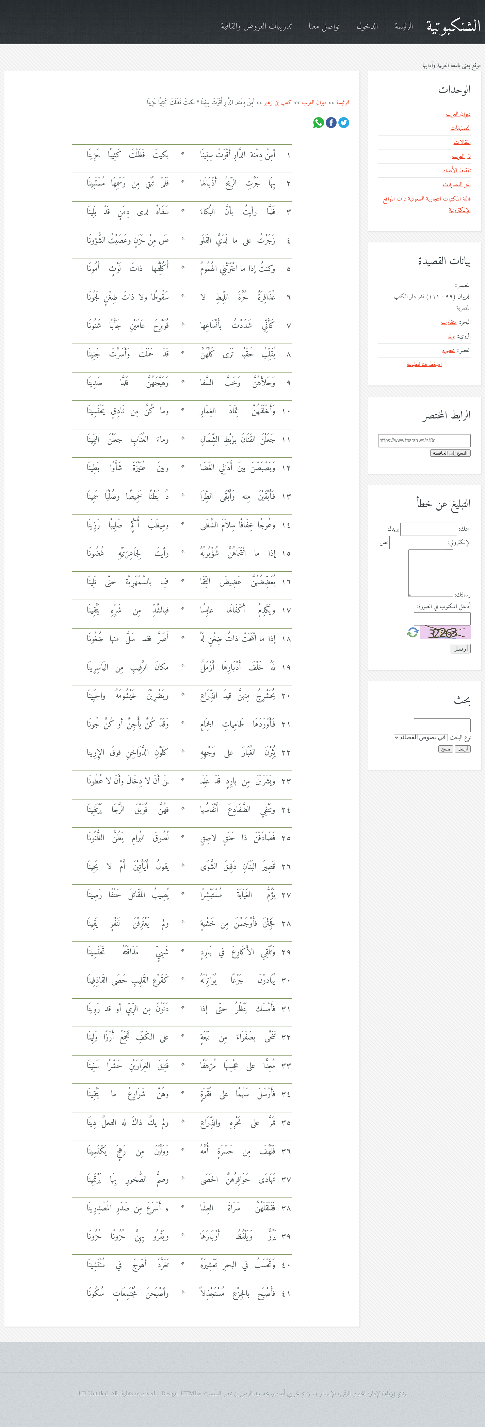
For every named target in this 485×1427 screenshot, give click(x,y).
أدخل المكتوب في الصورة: (444, 606)
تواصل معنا (324, 26)
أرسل (462, 748)
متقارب (449, 322)
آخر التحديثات (457, 184)
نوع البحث (460, 737)
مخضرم (448, 350)
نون (451, 336)
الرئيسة (404, 26)
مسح (445, 748)
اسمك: (465, 529)
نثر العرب (461, 156)
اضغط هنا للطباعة (424, 364)
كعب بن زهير (278, 102)
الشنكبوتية (453, 27)
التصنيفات (460, 128)
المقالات (462, 142)
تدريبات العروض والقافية (256, 26)
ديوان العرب (314, 102)
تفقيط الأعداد (457, 170)
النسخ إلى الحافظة (450, 453)
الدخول (367, 26)
